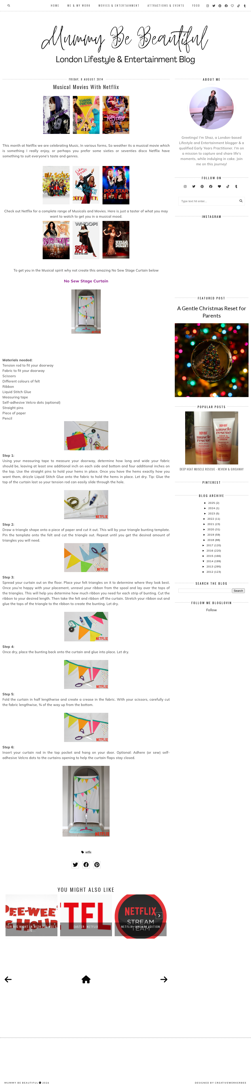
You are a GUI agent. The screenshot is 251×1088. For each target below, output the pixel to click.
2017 (210, 545)
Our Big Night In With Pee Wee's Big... (31, 928)
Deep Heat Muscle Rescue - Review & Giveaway (212, 469)
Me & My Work (79, 5)
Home (55, 5)
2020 (211, 529)
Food (196, 5)
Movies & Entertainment (119, 5)
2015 (210, 555)
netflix (88, 852)
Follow (211, 610)
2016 (210, 550)
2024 (212, 508)
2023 (212, 513)
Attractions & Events (166, 5)
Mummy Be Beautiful (21, 1082)
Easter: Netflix (86, 926)
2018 (211, 540)
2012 (210, 571)
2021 (211, 524)
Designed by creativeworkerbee (221, 1082)
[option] (31, 916)
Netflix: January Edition (140, 926)
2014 (210, 561)
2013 (210, 566)
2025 (212, 502)
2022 (211, 518)
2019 (211, 534)
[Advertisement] (214, 648)
